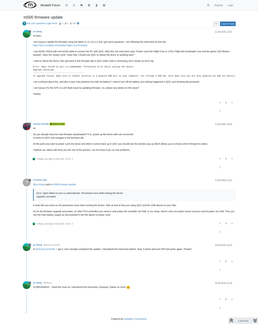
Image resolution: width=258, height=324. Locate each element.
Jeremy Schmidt (41, 124)
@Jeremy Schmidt (51, 245)
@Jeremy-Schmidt (45, 249)
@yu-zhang (39, 184)
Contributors (140, 319)
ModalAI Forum (50, 5)
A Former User (40, 180)
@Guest (48, 283)
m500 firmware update (64, 184)
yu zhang (37, 31)
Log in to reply (227, 24)
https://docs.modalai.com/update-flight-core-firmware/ (60, 45)
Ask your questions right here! (42, 23)
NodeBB (128, 319)
